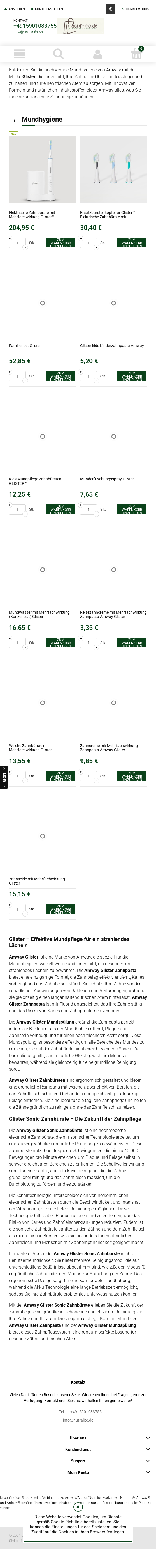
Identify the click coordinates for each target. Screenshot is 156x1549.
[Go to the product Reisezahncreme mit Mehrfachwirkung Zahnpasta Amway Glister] (113, 569)
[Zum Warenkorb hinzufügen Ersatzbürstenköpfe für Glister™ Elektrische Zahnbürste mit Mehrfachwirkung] (132, 242)
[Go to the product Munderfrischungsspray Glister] (113, 436)
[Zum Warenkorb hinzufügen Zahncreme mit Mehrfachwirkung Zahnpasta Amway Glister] (132, 776)
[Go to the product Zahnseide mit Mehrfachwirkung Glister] (42, 836)
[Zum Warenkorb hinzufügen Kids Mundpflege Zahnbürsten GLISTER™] (61, 509)
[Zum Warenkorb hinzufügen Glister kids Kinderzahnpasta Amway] (132, 376)
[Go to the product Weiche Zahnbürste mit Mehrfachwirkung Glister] (42, 702)
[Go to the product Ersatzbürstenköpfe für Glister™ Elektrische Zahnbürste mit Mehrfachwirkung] (113, 169)
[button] (19, 54)
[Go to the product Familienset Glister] (42, 302)
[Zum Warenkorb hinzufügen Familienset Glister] (61, 376)
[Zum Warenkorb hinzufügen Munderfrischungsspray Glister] (132, 509)
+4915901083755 (35, 25)
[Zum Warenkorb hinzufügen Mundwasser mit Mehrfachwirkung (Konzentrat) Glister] (61, 642)
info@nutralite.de (28, 31)
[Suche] (58, 53)
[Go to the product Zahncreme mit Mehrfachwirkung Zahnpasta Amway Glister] (113, 702)
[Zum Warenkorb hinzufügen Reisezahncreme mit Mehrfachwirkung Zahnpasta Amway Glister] (132, 642)
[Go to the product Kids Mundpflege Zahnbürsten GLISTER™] (42, 436)
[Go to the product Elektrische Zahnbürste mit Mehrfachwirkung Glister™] (42, 169)
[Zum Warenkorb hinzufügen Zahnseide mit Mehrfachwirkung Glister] (61, 909)
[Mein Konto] (98, 54)
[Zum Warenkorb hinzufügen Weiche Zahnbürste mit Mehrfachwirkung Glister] (61, 776)
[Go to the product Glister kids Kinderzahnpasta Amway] (113, 302)
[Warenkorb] (136, 53)
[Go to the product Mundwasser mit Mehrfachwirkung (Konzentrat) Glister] (42, 569)
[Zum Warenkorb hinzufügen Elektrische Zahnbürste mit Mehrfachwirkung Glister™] (61, 242)
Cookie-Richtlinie (67, 1521)
